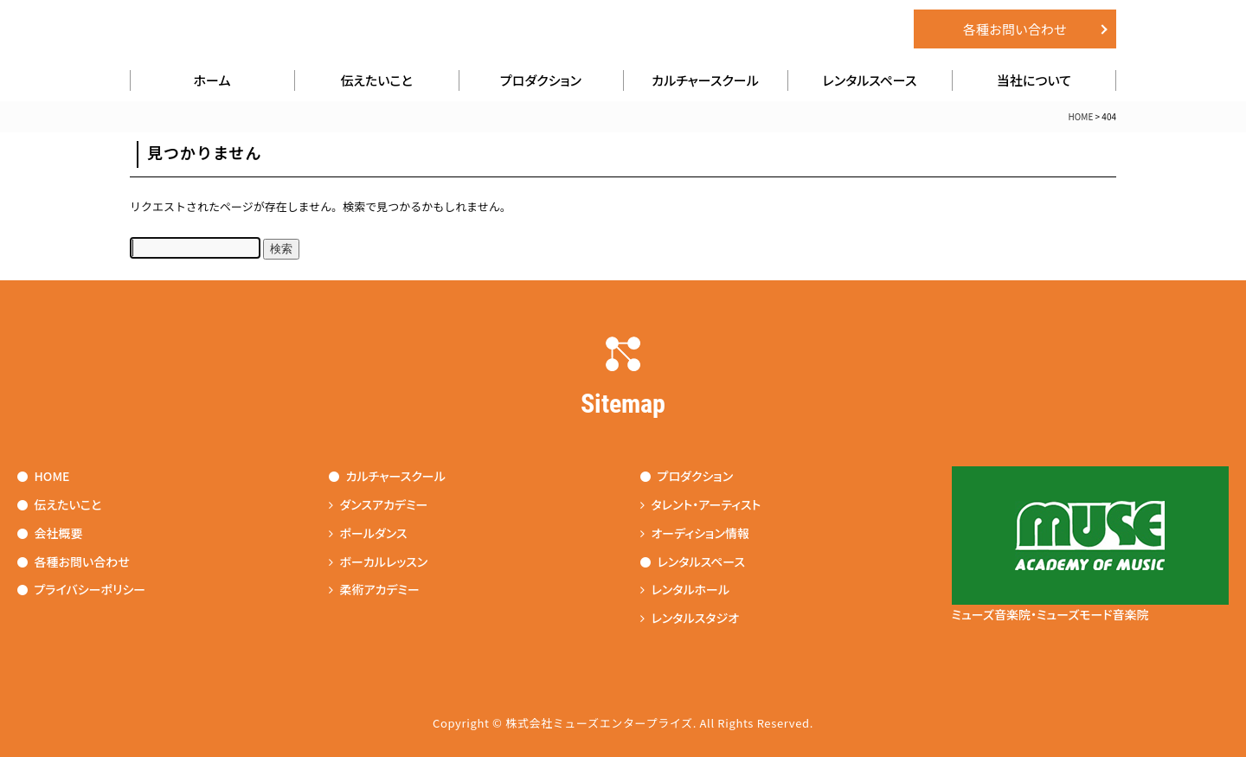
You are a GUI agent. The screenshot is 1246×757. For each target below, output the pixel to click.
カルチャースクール (705, 80)
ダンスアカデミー (378, 504)
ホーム (212, 80)
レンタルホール (685, 589)
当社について (1034, 80)
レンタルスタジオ (690, 617)
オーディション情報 (694, 533)
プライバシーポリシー (81, 589)
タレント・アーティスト (700, 504)
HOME (1081, 116)
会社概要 (50, 533)
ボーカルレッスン (378, 561)
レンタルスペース (870, 80)
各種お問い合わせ (1015, 29)
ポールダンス (368, 533)
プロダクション (540, 80)
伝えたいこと (376, 80)
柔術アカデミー (374, 589)
